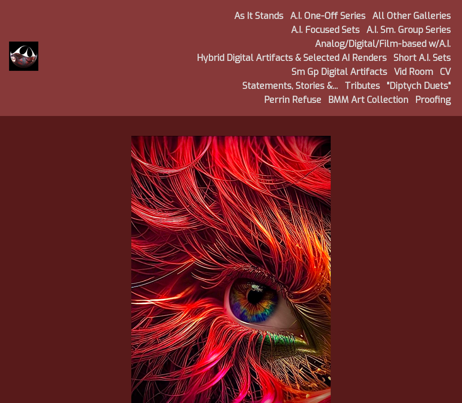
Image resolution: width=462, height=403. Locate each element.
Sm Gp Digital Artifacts (339, 72)
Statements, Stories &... (290, 86)
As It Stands (258, 16)
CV (445, 72)
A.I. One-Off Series (327, 16)
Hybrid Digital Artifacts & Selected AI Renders (292, 58)
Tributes (362, 86)
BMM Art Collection (368, 100)
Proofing (433, 100)
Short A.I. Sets (422, 58)
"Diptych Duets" (419, 86)
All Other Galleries (411, 16)
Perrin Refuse (292, 100)
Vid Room (413, 72)
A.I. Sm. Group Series (408, 30)
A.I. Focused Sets (325, 30)
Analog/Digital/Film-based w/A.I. (383, 44)
